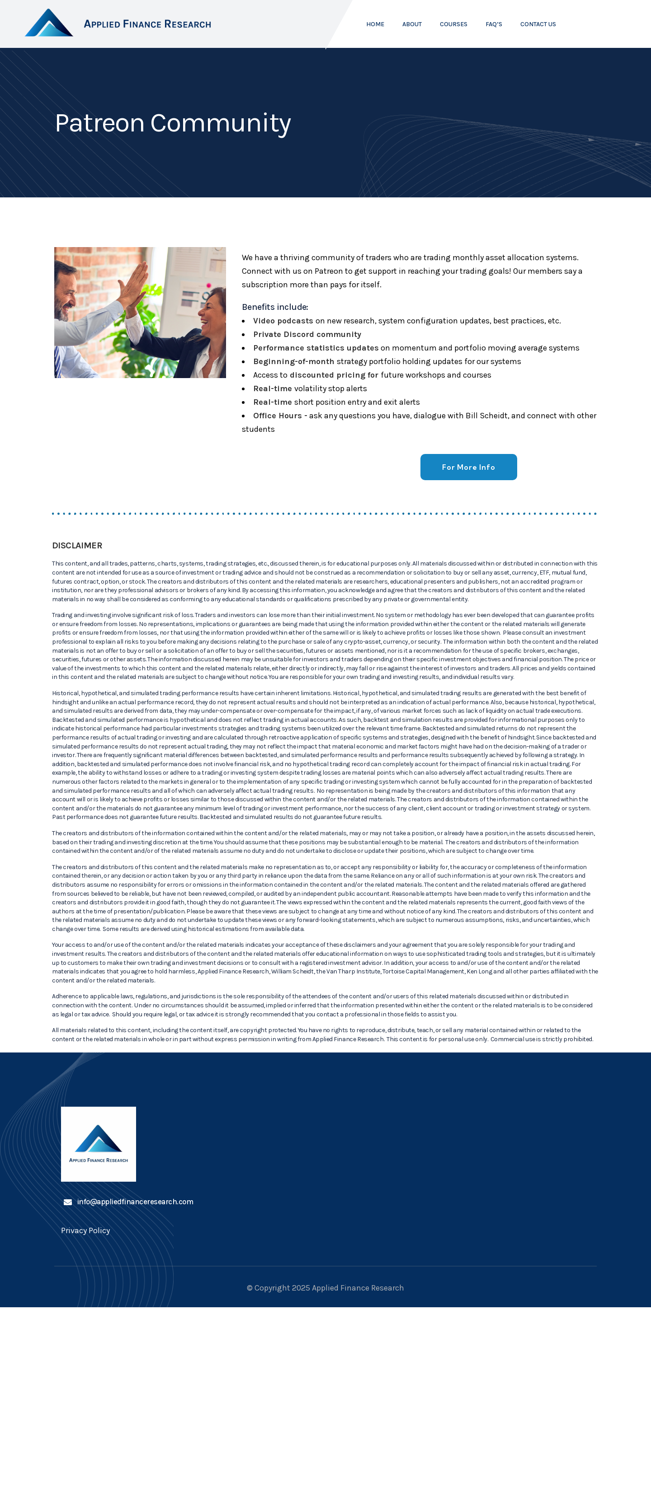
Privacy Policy (85, 1233)
